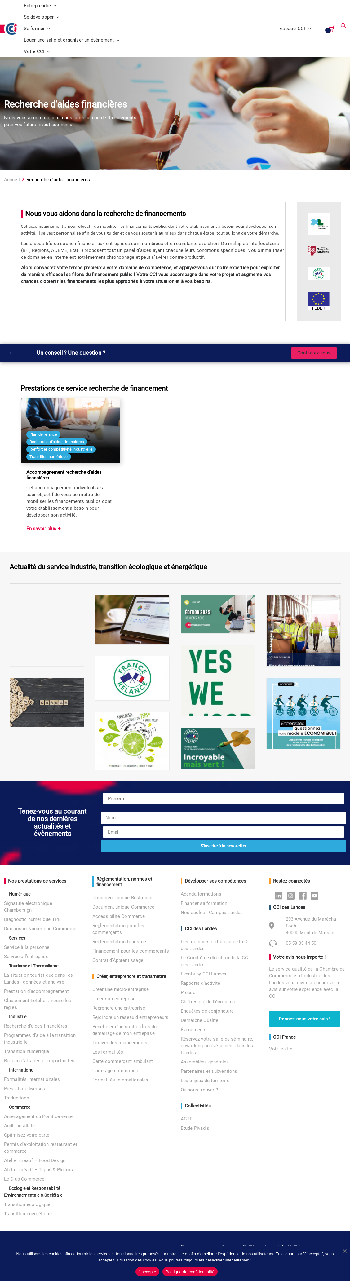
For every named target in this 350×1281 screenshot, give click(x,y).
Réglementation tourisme (119, 941)
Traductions (16, 1098)
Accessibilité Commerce (118, 916)
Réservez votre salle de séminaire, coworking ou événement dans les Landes (217, 1045)
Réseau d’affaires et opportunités (39, 1060)
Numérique (20, 893)
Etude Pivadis (195, 1128)
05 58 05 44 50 (301, 943)
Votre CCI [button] (37, 51)
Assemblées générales (205, 1062)
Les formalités (107, 1052)
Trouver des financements (120, 1042)
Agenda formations (201, 894)
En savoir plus (42, 528)
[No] (344, 1251)
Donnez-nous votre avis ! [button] (304, 1019)
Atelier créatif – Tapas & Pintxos (38, 1170)
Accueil (12, 180)
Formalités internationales (32, 1079)
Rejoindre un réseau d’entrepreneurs (130, 1017)
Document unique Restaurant (123, 897)
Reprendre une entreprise (118, 1008)
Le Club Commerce (24, 1179)
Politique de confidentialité (190, 1272)
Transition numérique (26, 1051)
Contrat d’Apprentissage (118, 960)
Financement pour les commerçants (130, 951)
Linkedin (280, 895)
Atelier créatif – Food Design (35, 1160)
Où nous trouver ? (199, 1090)
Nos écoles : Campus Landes (212, 912)
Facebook (304, 895)
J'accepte (147, 1272)
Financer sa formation (204, 903)
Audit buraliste (19, 1126)
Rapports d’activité (200, 983)
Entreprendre (40, 5)
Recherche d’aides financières (36, 1026)
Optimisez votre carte (27, 1135)
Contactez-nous (314, 353)
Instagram (292, 895)
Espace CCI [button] (295, 28)
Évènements (194, 1029)
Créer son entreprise (114, 998)
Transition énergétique (28, 1214)
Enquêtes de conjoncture (207, 1011)
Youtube (316, 895)
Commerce (19, 1107)
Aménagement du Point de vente (38, 1116)
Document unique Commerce (123, 907)
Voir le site (280, 1049)
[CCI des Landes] (12, 29)
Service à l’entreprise (26, 956)
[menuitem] (144, 5)
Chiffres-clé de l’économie (209, 1002)
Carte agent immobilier (116, 1070)
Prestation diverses (24, 1088)
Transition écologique (27, 1204)
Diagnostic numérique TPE (32, 919)
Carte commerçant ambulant (122, 1061)
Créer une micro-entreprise (120, 989)
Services (17, 937)
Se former (37, 28)
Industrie (18, 1016)
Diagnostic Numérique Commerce (40, 928)
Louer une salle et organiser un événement (72, 40)
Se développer (41, 17)
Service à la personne (27, 947)
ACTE (187, 1119)
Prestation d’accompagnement (36, 991)
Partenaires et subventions (209, 1071)
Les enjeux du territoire (205, 1080)
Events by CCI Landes (204, 974)
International (22, 1070)
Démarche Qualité (200, 1020)
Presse (188, 992)
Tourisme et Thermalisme (34, 965)
